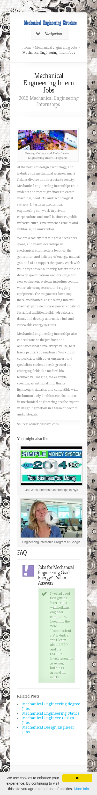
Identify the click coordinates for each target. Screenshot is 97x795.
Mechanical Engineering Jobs (56, 47)
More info (81, 789)
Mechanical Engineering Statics (50, 713)
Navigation (49, 34)
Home (27, 47)
